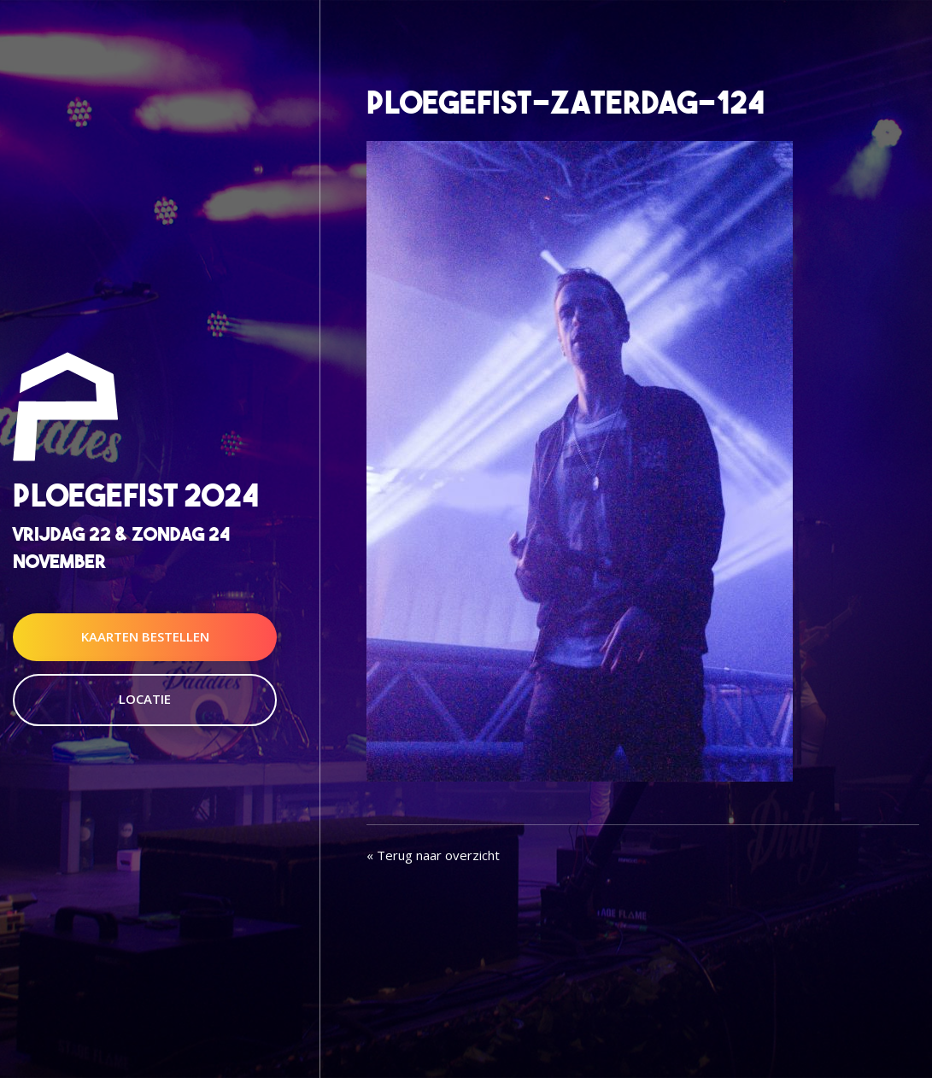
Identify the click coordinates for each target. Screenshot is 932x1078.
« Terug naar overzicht (433, 855)
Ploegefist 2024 (136, 496)
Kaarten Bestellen (145, 636)
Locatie (145, 698)
